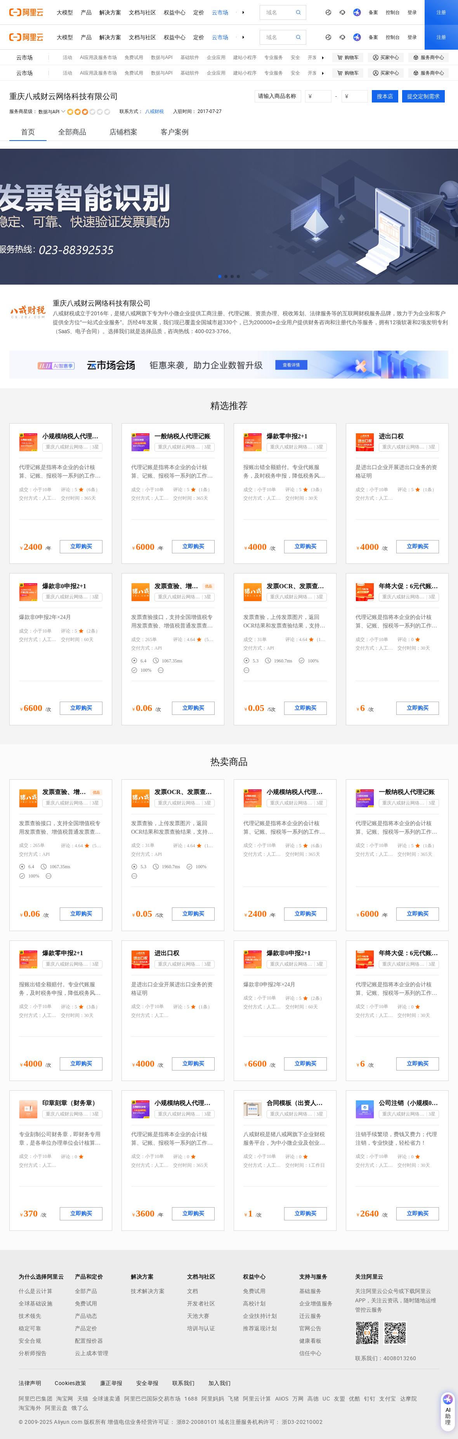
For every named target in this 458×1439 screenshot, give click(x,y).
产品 (86, 12)
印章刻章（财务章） (70, 1103)
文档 (192, 1291)
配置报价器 (89, 1341)
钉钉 (369, 1399)
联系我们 (183, 1383)
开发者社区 (201, 1303)
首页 (28, 132)
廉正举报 (111, 1383)
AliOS (282, 1399)
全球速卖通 (106, 1399)
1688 (191, 1399)
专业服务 (273, 57)
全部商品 (72, 132)
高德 (313, 1399)
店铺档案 (123, 132)
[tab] (28, 132)
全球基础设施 (35, 1303)
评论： (68, 489)
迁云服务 (310, 1316)
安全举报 (147, 1383)
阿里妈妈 (212, 1399)
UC (326, 1399)
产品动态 (86, 1316)
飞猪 (233, 1399)
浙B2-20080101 (197, 1422)
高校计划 (254, 1303)
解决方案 (110, 12)
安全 (295, 57)
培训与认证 (201, 1328)
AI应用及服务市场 (98, 57)
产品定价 (86, 1328)
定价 (198, 12)
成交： (26, 489)
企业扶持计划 (260, 1316)
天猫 (82, 1399)
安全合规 (30, 1341)
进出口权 (391, 436)
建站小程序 (245, 57)
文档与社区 (142, 12)
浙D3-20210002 (302, 1422)
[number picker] (321, 96)
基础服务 (310, 1291)
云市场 (220, 12)
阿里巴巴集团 (35, 1399)
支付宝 (387, 1399)
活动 (67, 57)
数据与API (161, 57)
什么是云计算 (35, 1291)
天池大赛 (198, 1316)
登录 (412, 12)
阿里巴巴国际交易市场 (152, 1399)
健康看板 (310, 1341)
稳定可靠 (30, 1328)
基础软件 (189, 57)
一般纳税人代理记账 (182, 436)
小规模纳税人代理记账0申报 (72, 436)
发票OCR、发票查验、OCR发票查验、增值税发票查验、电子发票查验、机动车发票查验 (297, 586)
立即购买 (81, 546)
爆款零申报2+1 (287, 436)
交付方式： (30, 498)
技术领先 (30, 1316)
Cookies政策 (71, 1383)
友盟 (339, 1399)
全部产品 (86, 1291)
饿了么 (79, 1408)
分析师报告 (33, 1353)
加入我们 (219, 1383)
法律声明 (30, 1383)
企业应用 (216, 57)
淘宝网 (64, 1399)
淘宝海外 (30, 1408)
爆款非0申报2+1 (64, 586)
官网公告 (310, 1328)
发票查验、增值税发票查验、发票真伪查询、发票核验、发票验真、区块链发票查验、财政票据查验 (177, 586)
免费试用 (134, 57)
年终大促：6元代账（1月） (409, 586)
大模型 (65, 12)
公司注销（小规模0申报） (409, 1103)
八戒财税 (154, 111)
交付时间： (72, 498)
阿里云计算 (257, 1399)
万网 (298, 1399)
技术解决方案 (148, 1291)
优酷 (354, 1399)
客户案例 (175, 132)
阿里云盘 (56, 1408)
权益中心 (175, 12)
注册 (441, 12)
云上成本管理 (92, 1353)
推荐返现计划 (260, 1328)
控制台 (393, 12)
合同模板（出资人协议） (297, 1103)
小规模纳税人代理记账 (184, 1103)
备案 (373, 12)
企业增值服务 (316, 1303)
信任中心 (310, 1353)
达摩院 (408, 1399)
